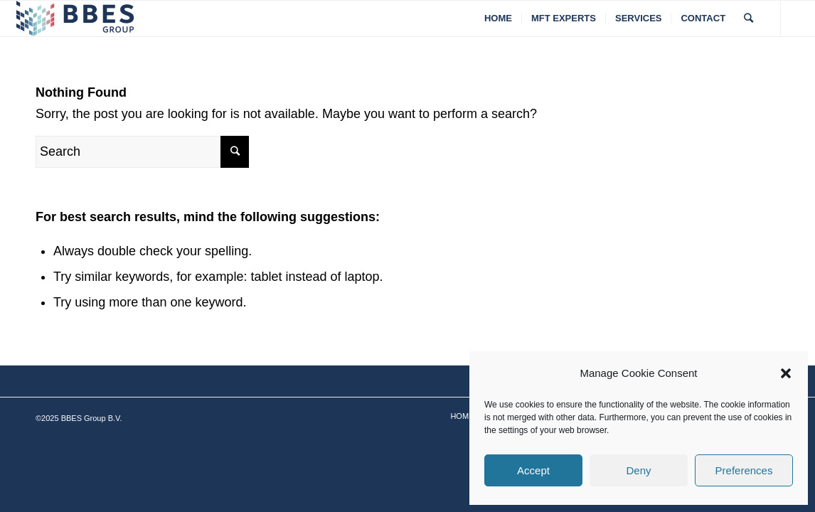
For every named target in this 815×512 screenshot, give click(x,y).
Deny (638, 470)
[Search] (748, 18)
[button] (786, 373)
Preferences (744, 470)
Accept (533, 470)
